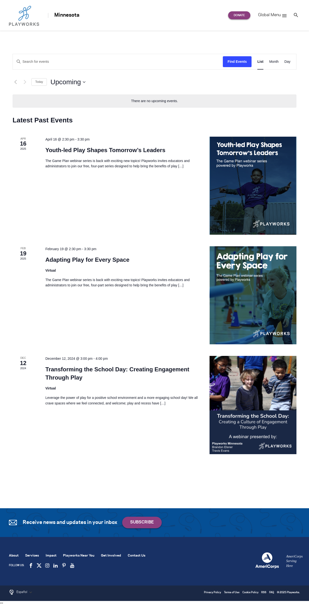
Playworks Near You (78, 555)
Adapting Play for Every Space (87, 259)
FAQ (271, 593)
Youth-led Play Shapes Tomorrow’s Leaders (105, 150)
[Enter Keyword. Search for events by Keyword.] (118, 61)
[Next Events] (25, 82)
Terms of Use (231, 593)
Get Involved (111, 555)
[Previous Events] (15, 82)
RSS (263, 593)
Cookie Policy (250, 593)
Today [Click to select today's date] (39, 82)
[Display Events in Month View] (274, 61)
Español (24, 592)
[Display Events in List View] (260, 61)
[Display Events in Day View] (287, 61)
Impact (51, 555)
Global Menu (272, 16)
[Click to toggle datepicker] (67, 82)
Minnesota (66, 15)
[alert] (154, 101)
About (14, 555)
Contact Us (136, 555)
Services (32, 555)
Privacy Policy (212, 593)
